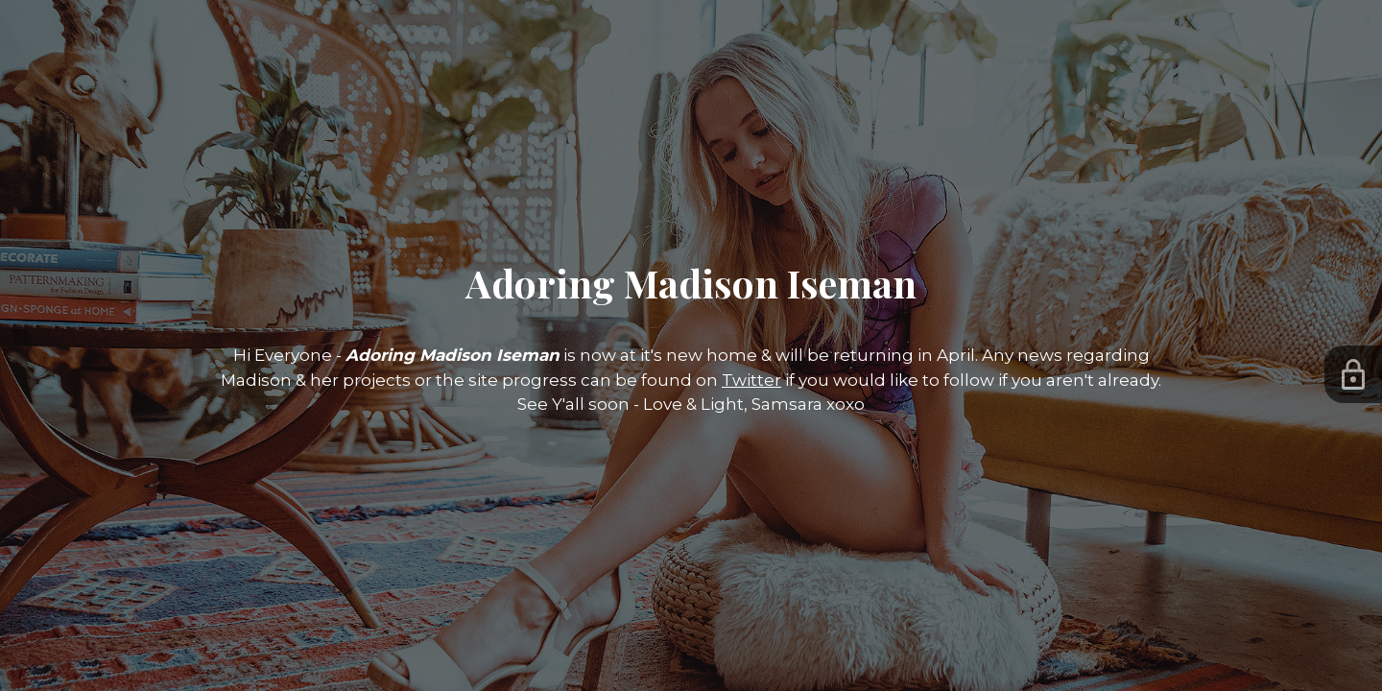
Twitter (751, 380)
